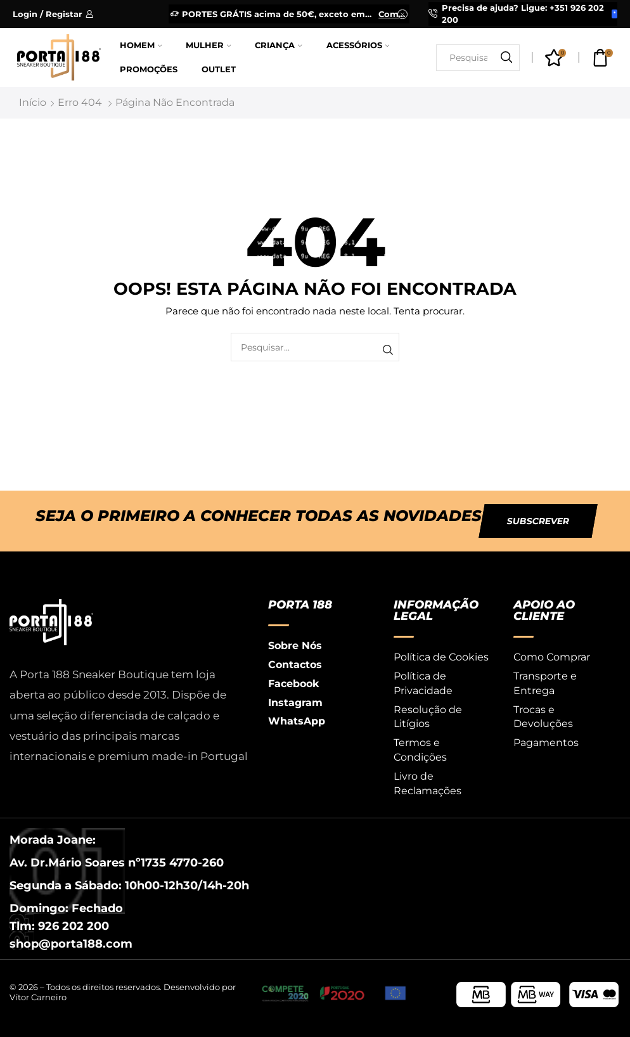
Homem (141, 45)
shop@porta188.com (71, 944)
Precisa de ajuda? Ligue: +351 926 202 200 (523, 14)
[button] (538, 521)
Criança (278, 45)
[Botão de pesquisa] (506, 57)
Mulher (208, 45)
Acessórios (357, 45)
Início (32, 102)
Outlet (219, 69)
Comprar (393, 14)
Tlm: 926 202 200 (59, 926)
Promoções (148, 69)
